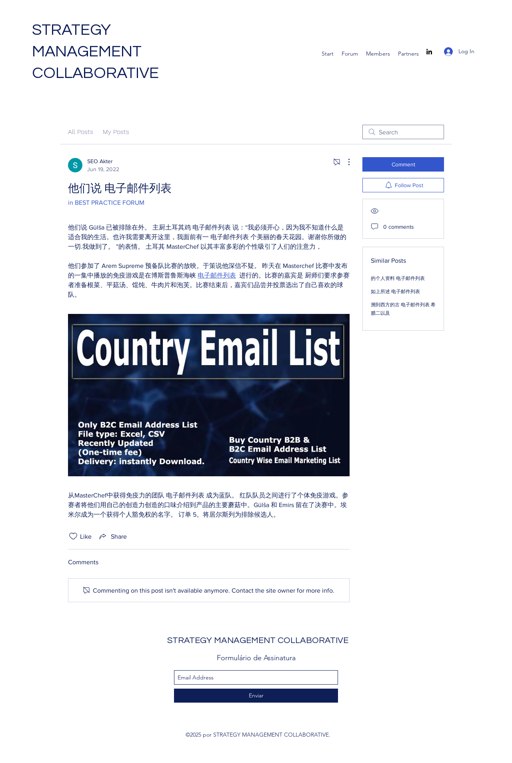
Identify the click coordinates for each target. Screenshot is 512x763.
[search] (403, 132)
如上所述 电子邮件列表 (395, 291)
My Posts (116, 132)
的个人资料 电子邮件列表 (398, 278)
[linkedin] (429, 52)
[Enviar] (256, 696)
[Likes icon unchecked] (73, 536)
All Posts (80, 132)
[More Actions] (345, 162)
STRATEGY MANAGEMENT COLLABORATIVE (95, 51)
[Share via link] (112, 536)
